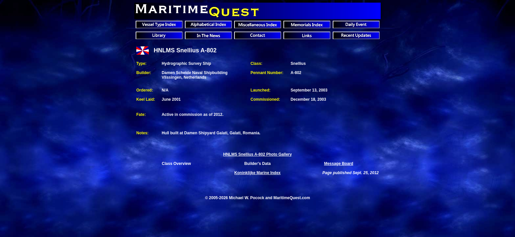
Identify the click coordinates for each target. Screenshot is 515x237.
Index (258, 173)
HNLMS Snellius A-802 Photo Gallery (257, 154)
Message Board (338, 163)
